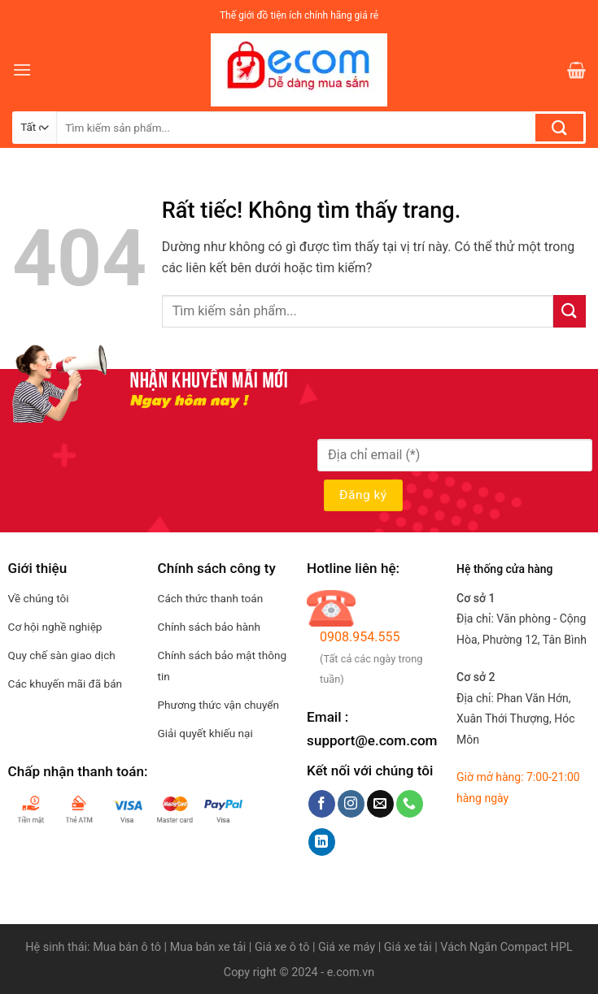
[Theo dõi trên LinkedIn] (321, 842)
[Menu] (22, 69)
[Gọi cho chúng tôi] (409, 804)
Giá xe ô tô (282, 947)
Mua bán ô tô (127, 947)
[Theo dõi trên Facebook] (321, 804)
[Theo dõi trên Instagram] (351, 804)
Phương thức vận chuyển (219, 704)
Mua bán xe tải (208, 947)
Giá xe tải (408, 947)
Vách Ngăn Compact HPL (506, 947)
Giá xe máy (348, 947)
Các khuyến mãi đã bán (65, 683)
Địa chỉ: (515, 719)
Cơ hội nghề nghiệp (55, 626)
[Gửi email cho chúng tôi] (380, 804)
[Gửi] (559, 127)
